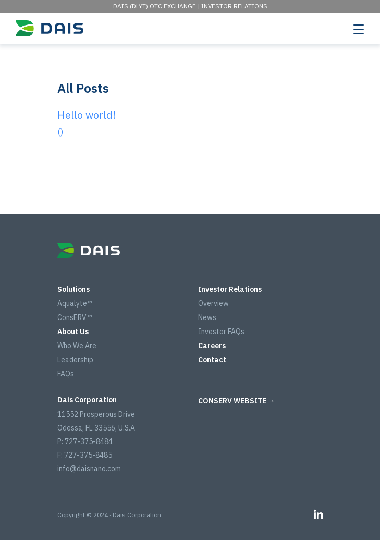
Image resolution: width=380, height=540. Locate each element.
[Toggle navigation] (359, 28)
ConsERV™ (74, 317)
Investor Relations (234, 6)
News (207, 317)
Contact (212, 359)
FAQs (65, 373)
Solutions (73, 289)
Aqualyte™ (74, 303)
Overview (213, 303)
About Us (73, 331)
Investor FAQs (221, 331)
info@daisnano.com (89, 468)
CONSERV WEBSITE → (236, 401)
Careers (212, 345)
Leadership (75, 359)
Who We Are (76, 345)
